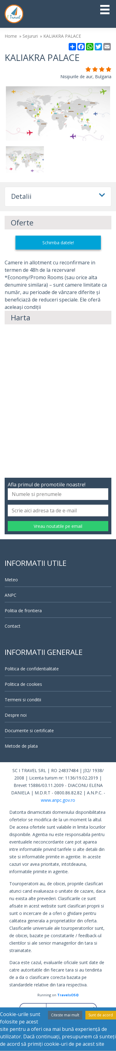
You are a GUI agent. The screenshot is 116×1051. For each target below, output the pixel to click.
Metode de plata (21, 746)
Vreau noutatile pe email (58, 526)
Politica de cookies (23, 684)
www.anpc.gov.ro (58, 800)
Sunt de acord (100, 1015)
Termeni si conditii (23, 700)
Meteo (11, 580)
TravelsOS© (68, 995)
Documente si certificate (29, 730)
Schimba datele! (58, 243)
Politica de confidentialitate (32, 669)
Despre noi (16, 715)
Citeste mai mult (65, 1015)
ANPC (10, 595)
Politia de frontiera (23, 610)
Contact (12, 626)
